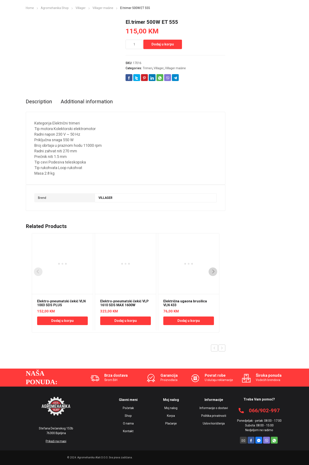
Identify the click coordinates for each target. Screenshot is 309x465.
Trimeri (147, 68)
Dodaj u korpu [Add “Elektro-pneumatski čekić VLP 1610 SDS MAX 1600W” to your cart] (125, 321)
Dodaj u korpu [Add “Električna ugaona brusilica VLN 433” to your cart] (188, 321)
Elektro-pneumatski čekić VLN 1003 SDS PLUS (61, 303)
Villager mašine (102, 8)
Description (39, 102)
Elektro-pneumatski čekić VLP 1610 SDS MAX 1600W (124, 303)
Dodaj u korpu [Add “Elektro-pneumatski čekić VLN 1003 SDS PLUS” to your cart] (62, 321)
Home (30, 8)
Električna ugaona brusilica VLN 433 (185, 303)
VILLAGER (105, 198)
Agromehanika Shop (55, 8)
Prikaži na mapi (56, 441)
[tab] (39, 101)
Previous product (214, 348)
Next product (221, 348)
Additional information (87, 102)
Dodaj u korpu (162, 44)
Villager (81, 8)
